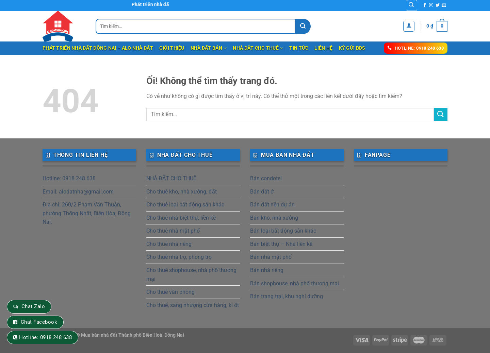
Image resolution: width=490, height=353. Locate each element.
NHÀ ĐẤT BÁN (209, 48)
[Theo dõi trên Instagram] (431, 5)
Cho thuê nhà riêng (169, 244)
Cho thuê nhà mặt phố (173, 231)
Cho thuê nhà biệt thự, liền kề (181, 218)
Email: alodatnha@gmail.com (78, 191)
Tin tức (298, 48)
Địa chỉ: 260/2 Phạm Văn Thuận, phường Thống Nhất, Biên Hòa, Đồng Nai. (87, 213)
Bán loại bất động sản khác (283, 231)
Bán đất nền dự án (272, 204)
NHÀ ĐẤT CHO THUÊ (258, 48)
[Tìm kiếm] (411, 5)
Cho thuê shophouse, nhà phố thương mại (191, 274)
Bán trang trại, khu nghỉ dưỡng (286, 296)
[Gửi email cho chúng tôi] (444, 5)
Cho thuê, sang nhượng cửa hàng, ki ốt (192, 305)
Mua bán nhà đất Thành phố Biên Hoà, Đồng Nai (132, 335)
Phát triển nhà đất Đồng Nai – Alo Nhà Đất (98, 48)
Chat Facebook (39, 322)
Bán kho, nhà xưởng (274, 218)
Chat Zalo (33, 306)
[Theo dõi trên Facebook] (425, 5)
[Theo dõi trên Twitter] (438, 5)
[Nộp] (303, 26)
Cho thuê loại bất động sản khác (185, 204)
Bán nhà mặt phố (271, 257)
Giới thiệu (171, 48)
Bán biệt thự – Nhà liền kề (281, 244)
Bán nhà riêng (266, 270)
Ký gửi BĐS (352, 48)
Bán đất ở (262, 191)
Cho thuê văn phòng (170, 292)
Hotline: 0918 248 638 (69, 178)
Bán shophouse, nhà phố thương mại (294, 283)
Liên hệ (323, 48)
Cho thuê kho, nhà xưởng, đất (181, 191)
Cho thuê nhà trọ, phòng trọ (179, 257)
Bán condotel (266, 178)
